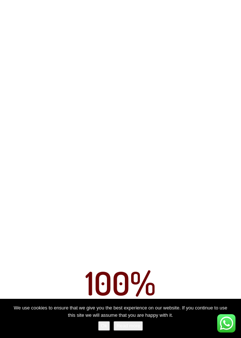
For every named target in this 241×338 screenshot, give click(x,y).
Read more (128, 325)
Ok (104, 325)
